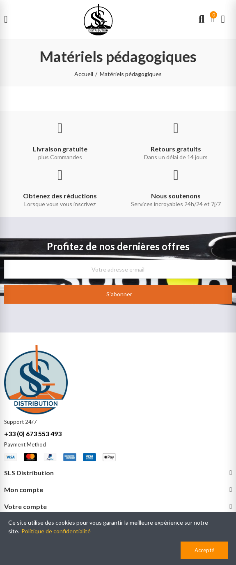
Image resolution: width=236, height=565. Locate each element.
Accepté (204, 550)
